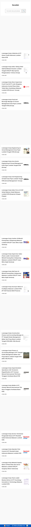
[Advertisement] (15, 33)
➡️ (27, 525)
